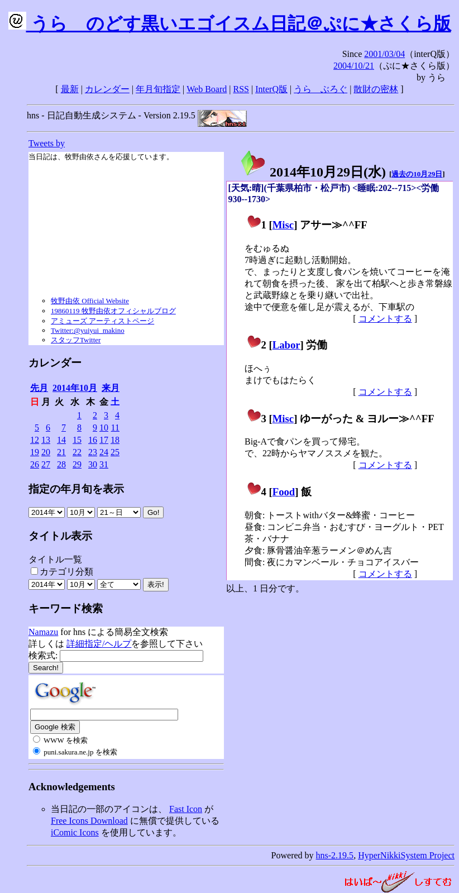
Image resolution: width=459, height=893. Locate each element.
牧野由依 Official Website (90, 301)
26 (34, 464)
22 (77, 452)
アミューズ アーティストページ (102, 321)
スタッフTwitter (76, 340)
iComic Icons (75, 832)
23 (92, 452)
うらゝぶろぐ (320, 89)
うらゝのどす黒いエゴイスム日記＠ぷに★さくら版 (229, 23)
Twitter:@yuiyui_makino (88, 330)
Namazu (43, 632)
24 (103, 452)
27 (45, 464)
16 (92, 440)
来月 (110, 388)
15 (77, 440)
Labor (286, 345)
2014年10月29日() (313, 172)
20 (45, 452)
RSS (241, 89)
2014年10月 (74, 388)
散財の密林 (375, 89)
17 (103, 440)
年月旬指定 (158, 89)
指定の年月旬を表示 (76, 489)
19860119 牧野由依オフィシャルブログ (113, 311)
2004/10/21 (353, 65)
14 (61, 440)
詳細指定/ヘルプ (98, 643)
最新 (70, 89)
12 (34, 440)
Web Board (207, 89)
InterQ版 (271, 89)
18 (115, 440)
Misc (283, 225)
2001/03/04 (384, 54)
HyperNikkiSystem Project (406, 855)
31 (103, 464)
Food (283, 492)
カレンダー (107, 89)
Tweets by (46, 143)
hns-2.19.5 (335, 855)
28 (61, 464)
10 (103, 427)
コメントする (385, 318)
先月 (39, 388)
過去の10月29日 (416, 174)
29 (77, 464)
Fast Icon (185, 809)
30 (92, 464)
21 (61, 452)
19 (34, 452)
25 (115, 452)
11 (115, 427)
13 (45, 440)
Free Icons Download (89, 820)
